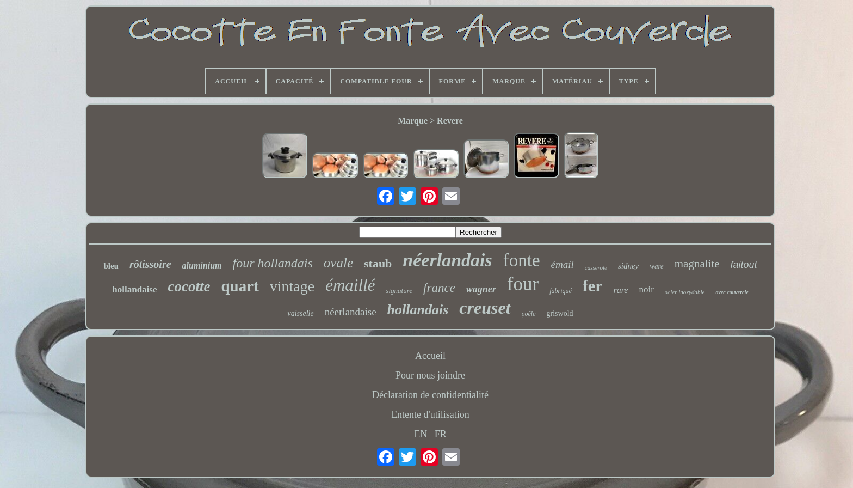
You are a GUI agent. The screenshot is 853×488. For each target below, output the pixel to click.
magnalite (697, 263)
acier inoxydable (685, 292)
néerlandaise (350, 312)
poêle (529, 314)
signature (399, 290)
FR (441, 434)
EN (420, 434)
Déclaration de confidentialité (430, 394)
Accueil (430, 355)
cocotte (189, 286)
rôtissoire (150, 264)
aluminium (202, 265)
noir (646, 289)
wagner (481, 289)
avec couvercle (731, 292)
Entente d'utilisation (430, 414)
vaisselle (300, 313)
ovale (338, 262)
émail (562, 264)
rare (620, 290)
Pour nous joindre (430, 375)
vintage (292, 286)
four (523, 284)
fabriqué (560, 291)
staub (378, 263)
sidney (628, 265)
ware (657, 266)
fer (593, 286)
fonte (521, 260)
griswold (560, 313)
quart (239, 286)
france (439, 288)
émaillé (350, 285)
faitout (744, 264)
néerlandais (447, 260)
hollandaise (134, 289)
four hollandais (273, 263)
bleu (111, 265)
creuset (484, 308)
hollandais (418, 310)
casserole (596, 267)
